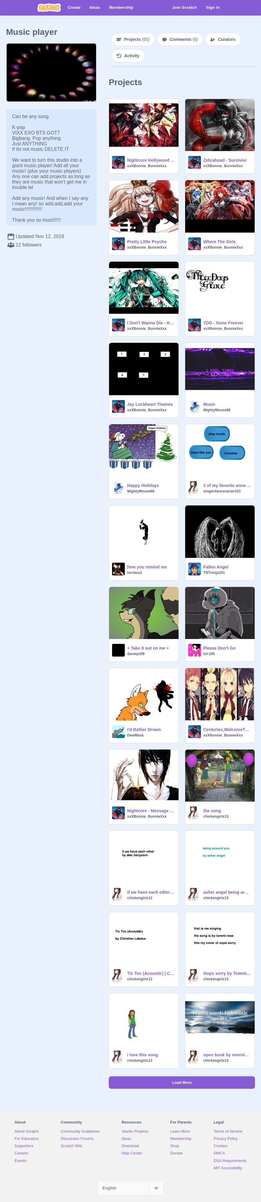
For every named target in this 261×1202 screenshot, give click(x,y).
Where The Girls (219, 241)
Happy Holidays (143, 485)
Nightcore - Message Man (151, 810)
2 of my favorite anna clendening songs (227, 485)
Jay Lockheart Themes (150, 404)
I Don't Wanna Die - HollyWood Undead (151, 322)
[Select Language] (130, 1188)
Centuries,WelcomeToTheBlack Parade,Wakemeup (227, 729)
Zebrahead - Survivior (225, 160)
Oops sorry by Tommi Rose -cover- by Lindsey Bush (227, 973)
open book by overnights (227, 1054)
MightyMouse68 (216, 410)
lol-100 (209, 654)
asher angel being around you (227, 892)
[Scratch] (49, 7)
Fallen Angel (215, 567)
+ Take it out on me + (148, 648)
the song (212, 810)
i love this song (142, 1054)
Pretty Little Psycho (147, 241)
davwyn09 (135, 654)
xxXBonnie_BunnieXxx (147, 166)
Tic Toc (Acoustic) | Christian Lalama (151, 973)
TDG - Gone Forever (223, 322)
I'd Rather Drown (144, 729)
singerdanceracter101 (222, 491)
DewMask (135, 735)
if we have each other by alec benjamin (151, 892)
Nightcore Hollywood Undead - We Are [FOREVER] (151, 160)
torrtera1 (134, 573)
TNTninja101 (214, 573)
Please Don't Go (219, 648)
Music (209, 404)
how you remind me (147, 567)
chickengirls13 (215, 816)
